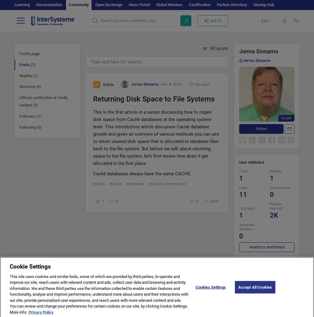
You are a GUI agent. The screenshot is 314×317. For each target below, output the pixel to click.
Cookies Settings (211, 290)
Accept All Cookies (255, 290)
